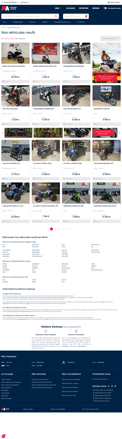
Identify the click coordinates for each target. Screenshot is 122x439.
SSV (92, 246)
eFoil (4, 244)
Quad (63, 244)
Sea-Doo (28, 311)
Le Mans (34, 279)
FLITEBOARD (6, 269)
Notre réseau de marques (10, 385)
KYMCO (34, 272)
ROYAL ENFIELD (66, 267)
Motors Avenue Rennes (70, 391)
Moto (4, 246)
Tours (63, 281)
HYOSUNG (35, 265)
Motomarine (35, 246)
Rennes (63, 279)
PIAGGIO (64, 265)
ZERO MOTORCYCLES (97, 269)
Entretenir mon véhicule (40, 379)
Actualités (4, 390)
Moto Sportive (35, 254)
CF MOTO (5, 267)
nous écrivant (82, 346)
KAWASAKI (35, 267)
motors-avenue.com (23, 319)
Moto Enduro (6, 256)
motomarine (6, 303)
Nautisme (4, 396)
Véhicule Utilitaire (95, 252)
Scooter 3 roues (95, 244)
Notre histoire (6, 379)
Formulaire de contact (100, 379)
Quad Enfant (65, 254)
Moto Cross (5, 252)
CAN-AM (5, 265)
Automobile (5, 393)
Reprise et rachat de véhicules (42, 382)
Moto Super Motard (37, 256)
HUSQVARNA (35, 263)
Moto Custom (6, 254)
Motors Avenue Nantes (70, 387)
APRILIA (5, 263)
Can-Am (9, 311)
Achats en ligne (6, 398)
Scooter (64, 246)
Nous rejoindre (6, 387)
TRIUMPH (64, 272)
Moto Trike (64, 252)
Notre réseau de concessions (11, 382)
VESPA (93, 263)
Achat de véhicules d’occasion (42, 387)
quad (28, 303)
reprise (47, 319)
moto (103, 302)
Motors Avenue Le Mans (70, 383)
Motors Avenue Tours (69, 395)
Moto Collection (7, 250)
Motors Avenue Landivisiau (71, 379)
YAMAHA (93, 265)
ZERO (92, 267)
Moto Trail (64, 250)
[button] (3, 133)
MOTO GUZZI (65, 263)
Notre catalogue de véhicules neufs (44, 385)
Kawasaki (14, 311)
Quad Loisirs (65, 256)
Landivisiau (5, 281)
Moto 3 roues (35, 244)
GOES (4, 272)
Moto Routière (35, 252)
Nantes (34, 281)
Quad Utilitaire (95, 250)
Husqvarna (23, 311)
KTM (33, 269)
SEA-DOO (64, 269)
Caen (4, 279)
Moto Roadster (36, 250)
